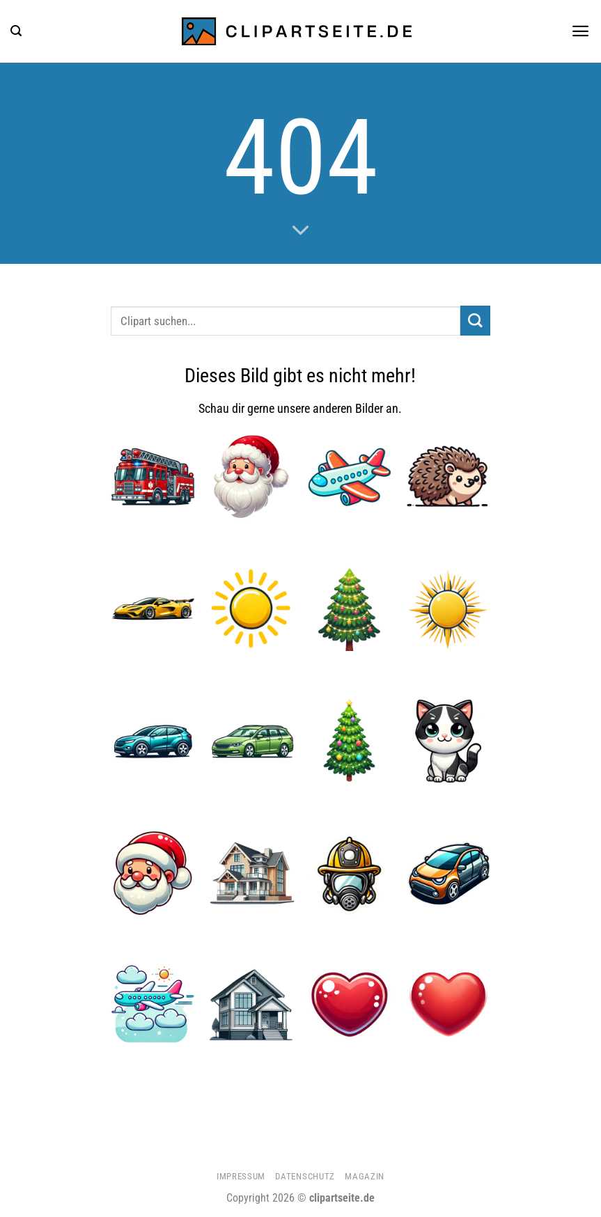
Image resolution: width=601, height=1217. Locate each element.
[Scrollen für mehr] (300, 231)
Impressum (241, 1176)
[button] (16, 31)
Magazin (364, 1176)
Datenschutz (304, 1176)
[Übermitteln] (475, 321)
